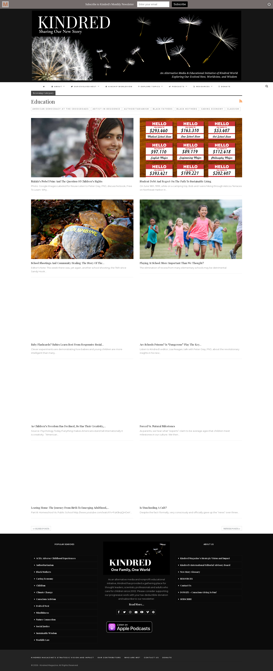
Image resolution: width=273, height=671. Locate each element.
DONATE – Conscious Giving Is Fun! (198, 592)
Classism (233, 109)
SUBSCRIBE (186, 599)
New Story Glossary (190, 571)
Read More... (136, 604)
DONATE (224, 86)
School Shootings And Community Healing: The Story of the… (67, 263)
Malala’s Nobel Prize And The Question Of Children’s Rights (66, 181)
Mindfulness (42, 612)
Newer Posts (231, 528)
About (56, 86)
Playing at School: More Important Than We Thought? (172, 263)
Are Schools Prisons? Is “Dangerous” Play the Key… (170, 344)
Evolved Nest (42, 606)
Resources (201, 86)
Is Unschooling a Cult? (153, 507)
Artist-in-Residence (106, 109)
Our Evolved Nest (84, 86)
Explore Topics (149, 86)
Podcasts (177, 86)
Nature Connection (46, 619)
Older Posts (41, 528)
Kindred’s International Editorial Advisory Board (205, 565)
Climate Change (44, 592)
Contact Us (185, 585)
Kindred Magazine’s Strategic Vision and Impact (205, 558)
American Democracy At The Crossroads (60, 109)
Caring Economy (212, 109)
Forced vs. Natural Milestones (157, 426)
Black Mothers (187, 109)
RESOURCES (186, 578)
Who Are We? (132, 657)
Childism (40, 585)
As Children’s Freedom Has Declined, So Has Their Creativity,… (68, 426)
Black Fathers (163, 109)
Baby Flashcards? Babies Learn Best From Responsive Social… (67, 344)
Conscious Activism (46, 599)
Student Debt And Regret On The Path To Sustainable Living (175, 181)
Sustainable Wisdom (46, 633)
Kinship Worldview (119, 86)
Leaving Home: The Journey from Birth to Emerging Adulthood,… (70, 507)
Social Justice (43, 626)
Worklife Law (42, 640)
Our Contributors (109, 657)
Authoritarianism (136, 109)
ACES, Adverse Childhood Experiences (56, 558)
